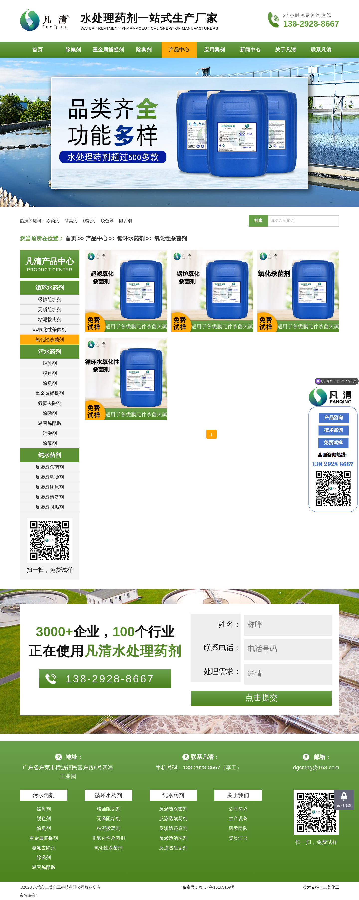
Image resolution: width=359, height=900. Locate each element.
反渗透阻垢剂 (49, 507)
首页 (37, 49)
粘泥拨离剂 (50, 319)
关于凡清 (285, 49)
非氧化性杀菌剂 (49, 329)
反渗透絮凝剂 (49, 477)
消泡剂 (50, 433)
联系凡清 (321, 49)
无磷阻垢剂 (50, 309)
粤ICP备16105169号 (217, 887)
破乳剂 (89, 220)
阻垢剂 (125, 220)
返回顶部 (344, 805)
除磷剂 (50, 413)
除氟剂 (73, 49)
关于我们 (238, 795)
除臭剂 (144, 49)
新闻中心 (250, 49)
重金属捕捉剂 (108, 49)
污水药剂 (49, 351)
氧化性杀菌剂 (170, 238)
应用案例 (214, 49)
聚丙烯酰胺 (50, 423)
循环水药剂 (131, 238)
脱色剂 (107, 220)
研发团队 (238, 828)
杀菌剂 (53, 220)
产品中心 (179, 49)
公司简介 (238, 808)
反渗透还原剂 (49, 487)
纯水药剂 (49, 455)
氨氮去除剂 (50, 403)
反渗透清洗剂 (49, 497)
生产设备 (238, 818)
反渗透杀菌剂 (49, 467)
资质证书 (238, 838)
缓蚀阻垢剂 (50, 299)
